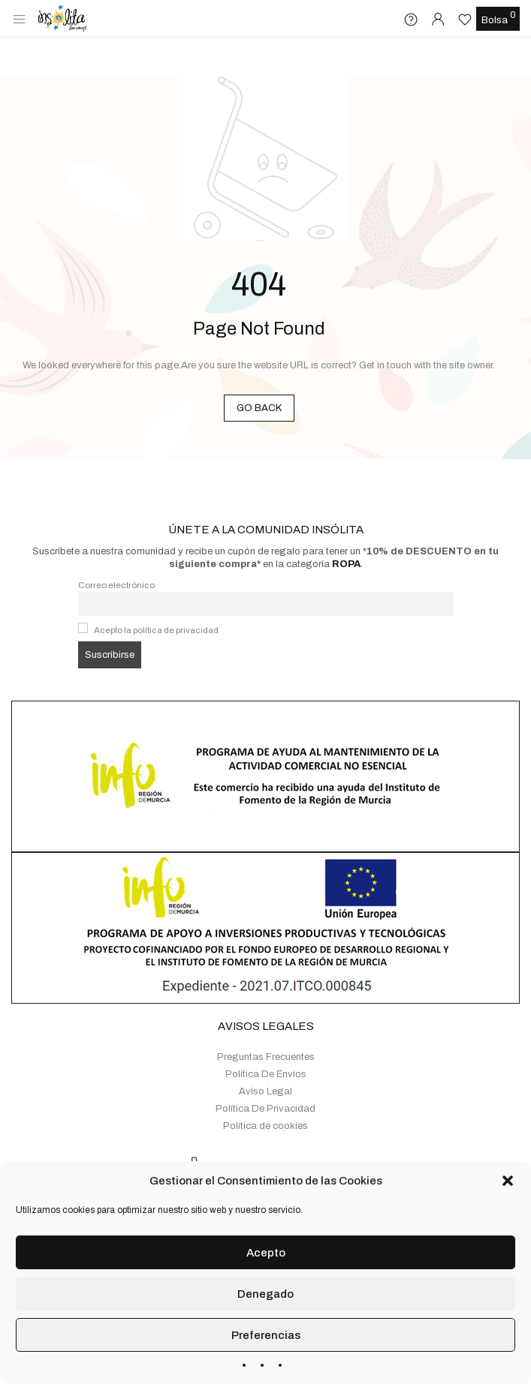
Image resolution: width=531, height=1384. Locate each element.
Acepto (265, 1253)
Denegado (265, 1294)
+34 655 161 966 (302, 1125)
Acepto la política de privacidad (156, 589)
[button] (507, 1180)
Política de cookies (265, 1085)
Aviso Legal (265, 1051)
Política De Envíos (265, 1033)
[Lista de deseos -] (466, 19)
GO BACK (259, 408)
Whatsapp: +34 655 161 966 (278, 1150)
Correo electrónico (116, 544)
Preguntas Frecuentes (266, 1016)
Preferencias (265, 1335)
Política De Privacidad (265, 1068)
